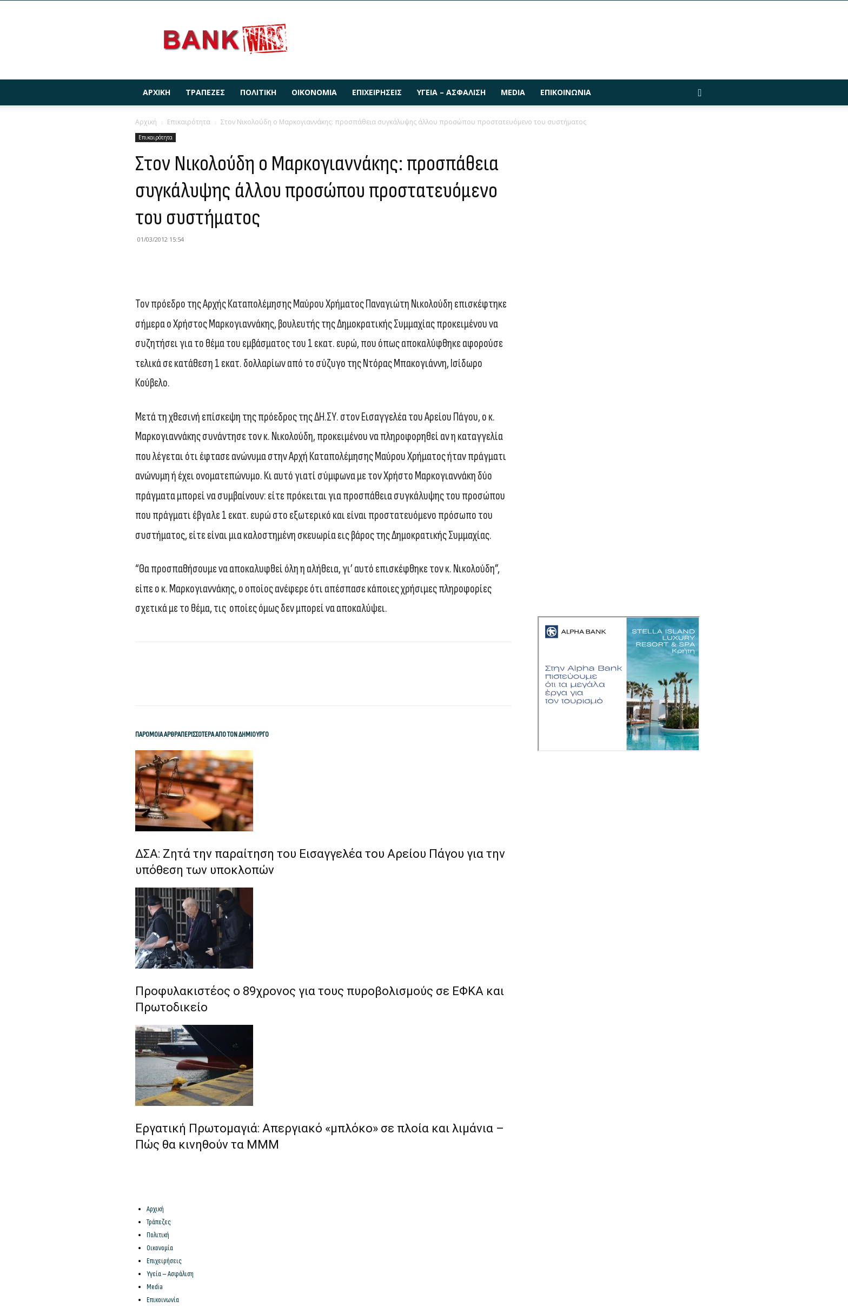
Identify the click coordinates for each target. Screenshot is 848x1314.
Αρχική (156, 92)
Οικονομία (314, 92)
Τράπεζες (205, 92)
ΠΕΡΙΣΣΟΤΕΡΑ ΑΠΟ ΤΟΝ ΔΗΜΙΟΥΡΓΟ (225, 734)
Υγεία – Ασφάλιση (451, 92)
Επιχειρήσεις (377, 92)
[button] (700, 93)
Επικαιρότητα (188, 121)
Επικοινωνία (565, 92)
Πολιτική (258, 92)
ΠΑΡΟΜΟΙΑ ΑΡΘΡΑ (158, 734)
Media (513, 92)
